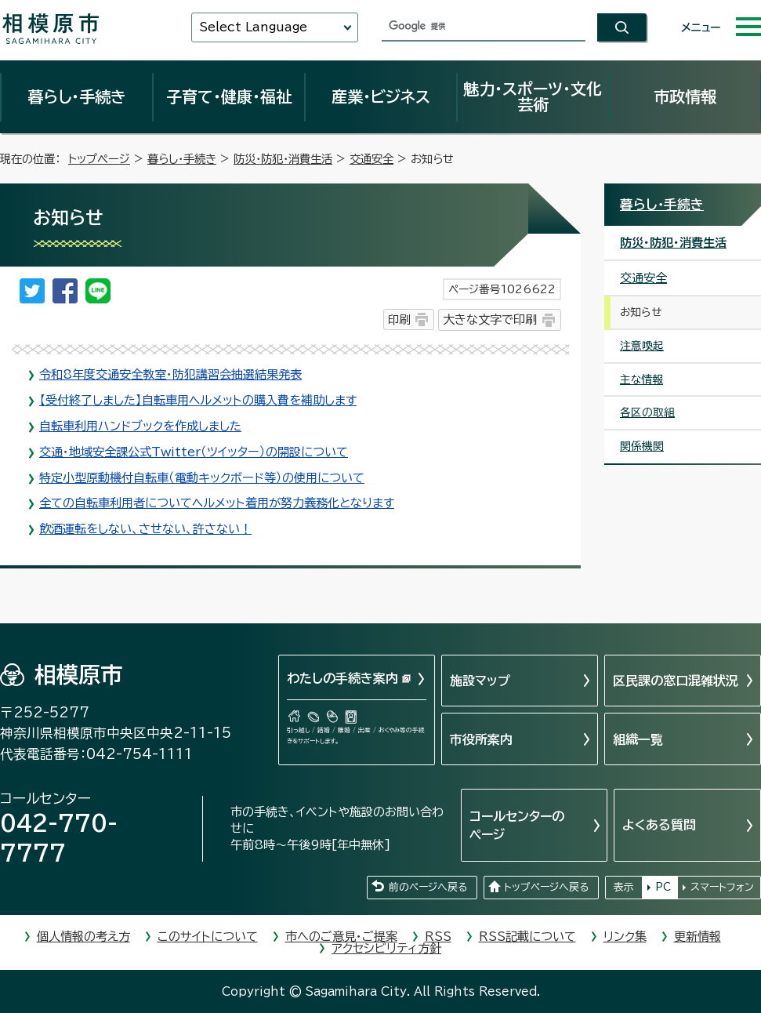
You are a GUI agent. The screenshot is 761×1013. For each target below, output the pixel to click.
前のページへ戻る (428, 887)
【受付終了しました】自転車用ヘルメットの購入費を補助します (198, 400)
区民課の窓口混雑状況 (675, 680)
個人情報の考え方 (83, 936)
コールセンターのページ (516, 825)
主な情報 (641, 379)
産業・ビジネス (381, 96)
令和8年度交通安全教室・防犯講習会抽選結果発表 (170, 374)
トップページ (99, 159)
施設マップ (480, 680)
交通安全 (371, 159)
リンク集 (625, 936)
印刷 (399, 319)
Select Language (253, 27)
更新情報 (697, 936)
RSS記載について (527, 936)
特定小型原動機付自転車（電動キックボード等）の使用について (201, 478)
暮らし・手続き (76, 96)
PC (663, 887)
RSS (438, 936)
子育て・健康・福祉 (229, 96)
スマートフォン (722, 887)
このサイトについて (208, 936)
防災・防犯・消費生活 (283, 159)
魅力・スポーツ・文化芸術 (532, 96)
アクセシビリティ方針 (386, 948)
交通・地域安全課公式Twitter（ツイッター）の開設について (193, 452)
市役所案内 (481, 739)
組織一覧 (638, 739)
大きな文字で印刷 (490, 319)
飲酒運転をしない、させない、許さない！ (145, 529)
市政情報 (685, 96)
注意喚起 (642, 345)
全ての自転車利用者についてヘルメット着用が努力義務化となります (216, 503)
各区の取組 (647, 412)
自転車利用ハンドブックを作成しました (140, 426)
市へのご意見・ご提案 (341, 936)
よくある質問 (659, 825)
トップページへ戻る (546, 887)
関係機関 (642, 446)
